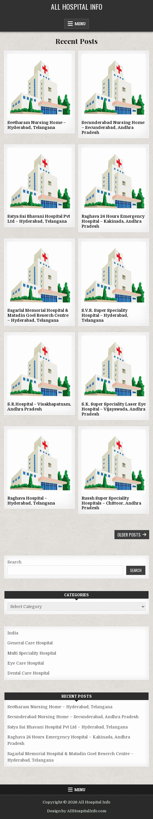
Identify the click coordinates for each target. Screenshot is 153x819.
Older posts (129, 534)
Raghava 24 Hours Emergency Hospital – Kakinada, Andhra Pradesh (113, 221)
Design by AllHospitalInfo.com (76, 811)
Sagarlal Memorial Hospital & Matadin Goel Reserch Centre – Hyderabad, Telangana (38, 315)
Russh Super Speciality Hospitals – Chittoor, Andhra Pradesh (111, 503)
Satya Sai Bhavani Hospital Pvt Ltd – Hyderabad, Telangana (38, 219)
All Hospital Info (76, 6)
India (12, 633)
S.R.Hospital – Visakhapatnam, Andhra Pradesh (39, 406)
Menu (80, 23)
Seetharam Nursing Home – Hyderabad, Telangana (36, 125)
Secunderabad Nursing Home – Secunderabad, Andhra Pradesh (113, 127)
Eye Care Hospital (25, 663)
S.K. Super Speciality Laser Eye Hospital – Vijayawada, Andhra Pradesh (114, 409)
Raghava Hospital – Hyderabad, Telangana (31, 500)
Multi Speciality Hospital (31, 653)
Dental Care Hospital (28, 673)
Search (14, 562)
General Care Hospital (30, 643)
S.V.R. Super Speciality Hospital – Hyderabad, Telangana (105, 315)
